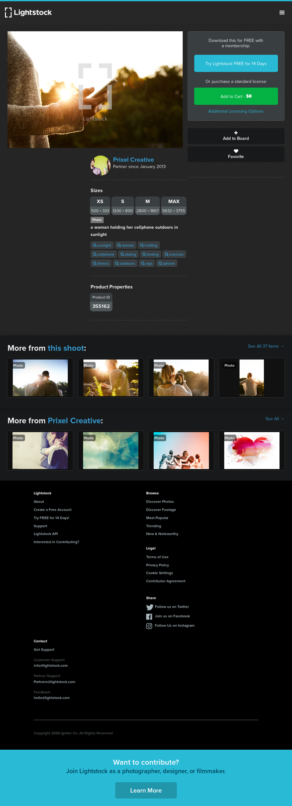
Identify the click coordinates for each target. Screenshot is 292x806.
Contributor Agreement (166, 581)
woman (125, 245)
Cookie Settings (159, 572)
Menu (282, 13)
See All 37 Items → (266, 346)
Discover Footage (161, 509)
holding (148, 245)
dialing (128, 254)
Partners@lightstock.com (54, 681)
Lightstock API (46, 533)
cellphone (103, 254)
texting (150, 254)
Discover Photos (160, 501)
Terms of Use (157, 556)
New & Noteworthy (162, 533)
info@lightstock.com (51, 665)
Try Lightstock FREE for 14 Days (236, 63)
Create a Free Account (53, 509)
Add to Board (236, 136)
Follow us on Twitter (172, 606)
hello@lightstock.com (52, 697)
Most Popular (157, 517)
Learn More (146, 790)
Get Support (44, 649)
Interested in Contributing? (56, 541)
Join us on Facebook (172, 616)
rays (146, 263)
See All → (275, 419)
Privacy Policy (157, 565)
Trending (153, 525)
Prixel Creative (133, 159)
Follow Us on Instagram (175, 625)
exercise (174, 254)
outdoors (125, 263)
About (39, 501)
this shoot (66, 348)
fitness (101, 263)
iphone (167, 263)
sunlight (102, 245)
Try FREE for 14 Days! (51, 517)
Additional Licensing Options (236, 111)
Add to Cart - (236, 96)
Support (40, 525)
